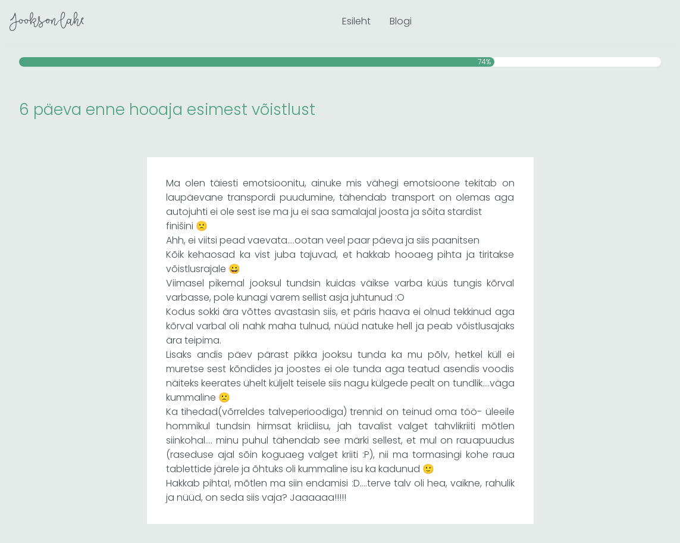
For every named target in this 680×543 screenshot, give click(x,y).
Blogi (401, 21)
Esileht (356, 21)
